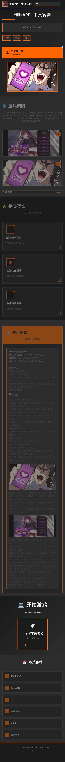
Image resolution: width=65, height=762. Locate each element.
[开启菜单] (47, 4)
